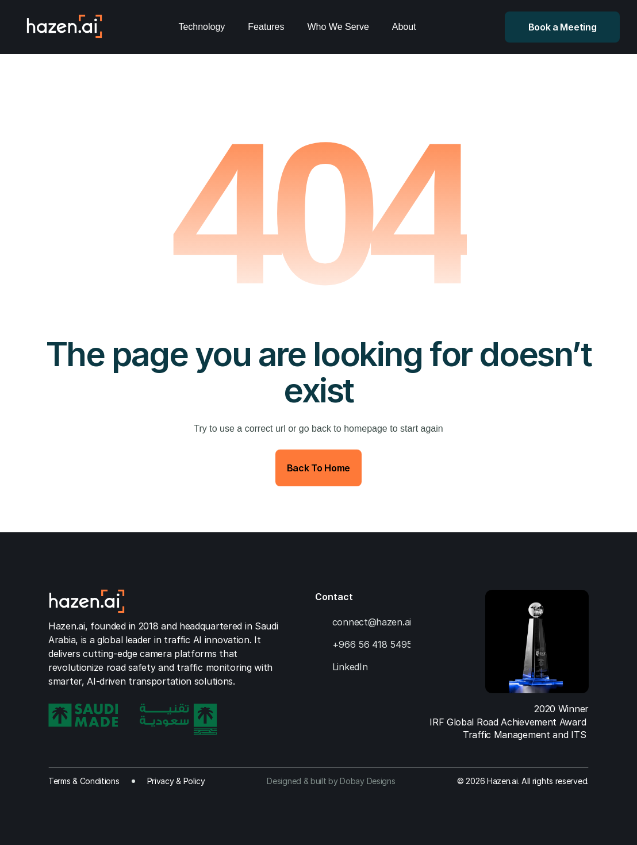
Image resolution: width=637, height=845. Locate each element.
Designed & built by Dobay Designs (331, 781)
